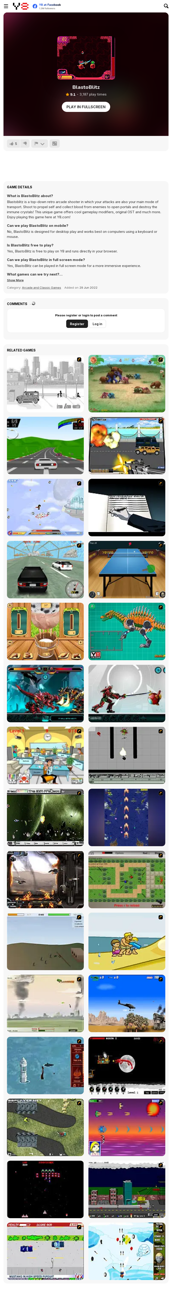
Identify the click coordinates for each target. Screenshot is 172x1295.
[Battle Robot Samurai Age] (126, 693)
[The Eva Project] (45, 817)
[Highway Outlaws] (126, 445)
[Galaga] (45, 1189)
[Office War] (45, 755)
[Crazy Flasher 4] (45, 1127)
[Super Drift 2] (45, 569)
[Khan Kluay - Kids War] (126, 383)
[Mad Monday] (45, 1251)
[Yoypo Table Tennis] (126, 569)
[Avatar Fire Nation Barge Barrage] (45, 1065)
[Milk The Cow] (45, 631)
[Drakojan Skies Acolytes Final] (45, 879)
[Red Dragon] (126, 1065)
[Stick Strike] (126, 879)
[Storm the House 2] (45, 941)
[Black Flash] (126, 755)
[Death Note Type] (126, 507)
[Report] (39, 143)
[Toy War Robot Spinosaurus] (126, 631)
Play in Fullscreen (86, 107)
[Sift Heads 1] (45, 383)
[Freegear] (45, 445)
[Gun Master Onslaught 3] (126, 1189)
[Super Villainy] (45, 507)
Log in (97, 324)
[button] (15, 280)
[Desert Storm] (126, 1003)
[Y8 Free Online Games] (20, 6)
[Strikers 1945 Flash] (126, 817)
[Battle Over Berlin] (45, 1003)
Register (77, 324)
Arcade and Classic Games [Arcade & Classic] (41, 287)
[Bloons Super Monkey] (126, 1251)
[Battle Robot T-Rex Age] (45, 693)
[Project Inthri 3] (126, 1127)
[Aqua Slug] (126, 941)
